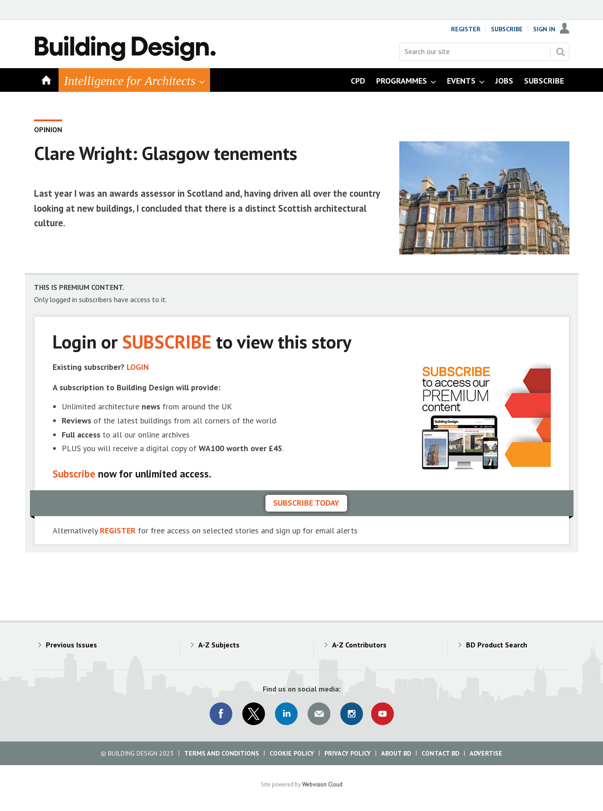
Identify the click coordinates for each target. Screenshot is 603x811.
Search (560, 52)
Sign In (544, 29)
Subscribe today (306, 503)
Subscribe (507, 29)
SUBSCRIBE (166, 341)
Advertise (486, 753)
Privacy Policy (347, 753)
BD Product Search (496, 644)
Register (465, 29)
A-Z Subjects (219, 644)
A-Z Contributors (359, 644)
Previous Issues (71, 644)
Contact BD (440, 753)
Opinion (48, 129)
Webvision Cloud (322, 784)
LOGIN (138, 367)
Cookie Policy (292, 753)
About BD (396, 753)
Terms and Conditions (221, 753)
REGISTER (118, 530)
